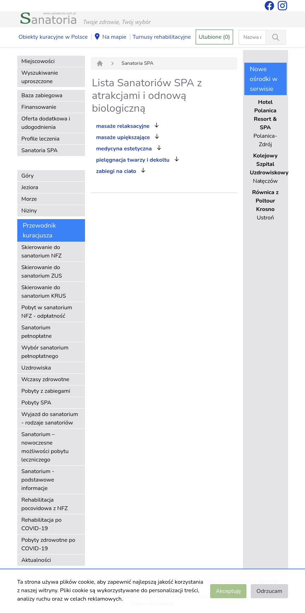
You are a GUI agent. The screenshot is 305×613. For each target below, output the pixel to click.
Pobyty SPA (36, 403)
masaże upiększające (123, 137)
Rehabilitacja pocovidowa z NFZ (45, 504)
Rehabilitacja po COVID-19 (42, 524)
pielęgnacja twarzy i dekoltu (133, 160)
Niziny (29, 211)
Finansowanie (39, 107)
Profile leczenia (41, 139)
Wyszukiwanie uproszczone (40, 77)
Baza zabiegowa (42, 95)
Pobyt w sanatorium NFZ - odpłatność (47, 312)
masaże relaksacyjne (123, 126)
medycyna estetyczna (124, 149)
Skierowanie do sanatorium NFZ (42, 251)
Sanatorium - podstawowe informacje (38, 480)
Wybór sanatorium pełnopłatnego (45, 352)
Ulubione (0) (214, 37)
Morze (29, 199)
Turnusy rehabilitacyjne (162, 37)
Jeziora (30, 187)
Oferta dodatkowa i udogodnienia (46, 123)
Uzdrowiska (36, 368)
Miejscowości (38, 61)
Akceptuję (228, 591)
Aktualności (36, 560)
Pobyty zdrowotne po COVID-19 (48, 544)
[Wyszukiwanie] (276, 37)
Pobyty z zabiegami (46, 391)
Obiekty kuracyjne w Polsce (53, 37)
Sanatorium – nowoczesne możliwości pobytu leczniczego (45, 447)
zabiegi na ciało (116, 171)
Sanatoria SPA (40, 150)
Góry (28, 176)
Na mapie (110, 37)
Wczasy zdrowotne (45, 379)
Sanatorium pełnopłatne (37, 332)
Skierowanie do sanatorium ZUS (42, 272)
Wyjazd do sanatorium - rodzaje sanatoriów (50, 418)
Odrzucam (269, 591)
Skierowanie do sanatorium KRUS (44, 292)
